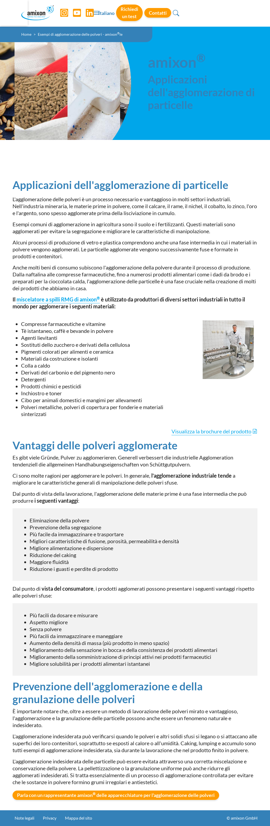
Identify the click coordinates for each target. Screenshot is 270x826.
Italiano (157, 14)
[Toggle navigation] (135, 13)
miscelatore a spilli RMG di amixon (58, 299)
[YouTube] (78, 13)
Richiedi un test (188, 13)
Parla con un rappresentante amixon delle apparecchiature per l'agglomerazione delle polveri (116, 795)
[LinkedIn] (90, 13)
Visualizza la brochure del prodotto (211, 431)
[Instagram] (65, 13)
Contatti (225, 13)
